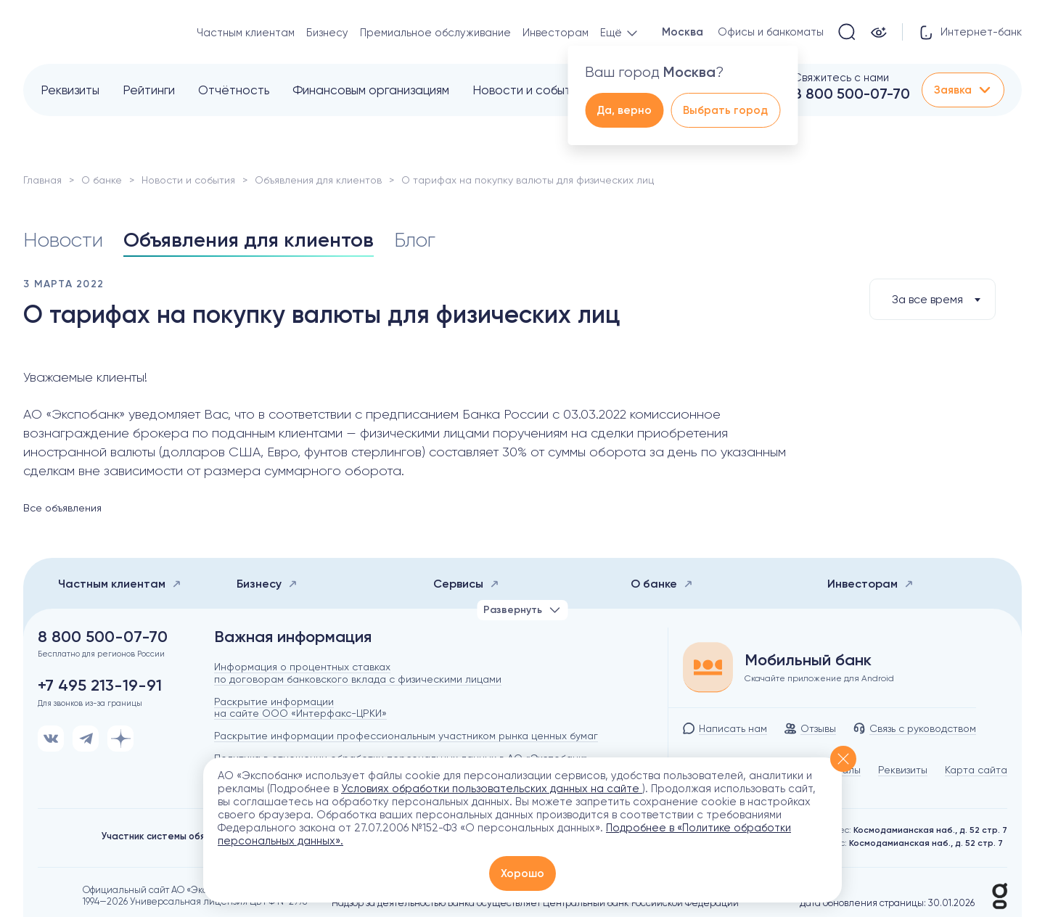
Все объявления (62, 508)
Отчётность (233, 90)
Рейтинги (149, 90)
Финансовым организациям (370, 90)
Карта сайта (976, 770)
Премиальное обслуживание (435, 32)
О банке (101, 180)
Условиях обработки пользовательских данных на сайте (491, 788)
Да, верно (624, 110)
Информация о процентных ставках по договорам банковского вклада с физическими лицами (357, 673)
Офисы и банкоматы (771, 31)
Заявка (963, 90)
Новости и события (527, 90)
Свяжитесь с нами (841, 77)
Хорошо (522, 873)
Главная (42, 180)
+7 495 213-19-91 (100, 685)
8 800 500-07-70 (851, 93)
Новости (63, 240)
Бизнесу (327, 32)
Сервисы (466, 584)
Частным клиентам (246, 32)
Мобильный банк (808, 660)
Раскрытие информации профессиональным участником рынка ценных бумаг (406, 735)
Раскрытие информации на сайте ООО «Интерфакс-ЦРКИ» (300, 708)
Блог (414, 240)
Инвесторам (555, 32)
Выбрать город (725, 110)
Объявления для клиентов (318, 180)
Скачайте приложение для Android (819, 678)
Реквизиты (70, 90)
